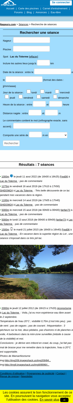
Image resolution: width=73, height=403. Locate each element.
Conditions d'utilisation (12, 373)
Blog (29, 12)
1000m (5, 176)
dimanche (61, 97)
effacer (33, 56)
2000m (5, 308)
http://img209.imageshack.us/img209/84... (28, 360)
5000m (5, 209)
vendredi (26, 97)
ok (64, 400)
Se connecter (61, 2)
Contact (60, 373)
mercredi (62, 92)
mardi (45, 92)
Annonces (41, 12)
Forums (18, 12)
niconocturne (64, 308)
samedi (43, 97)
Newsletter (27, 376)
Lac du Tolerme (9, 181)
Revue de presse (9, 376)
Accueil (10, 8)
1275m (5, 186)
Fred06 (64, 176)
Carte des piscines (28, 8)
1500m (5, 229)
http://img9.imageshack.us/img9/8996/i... (27, 364)
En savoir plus (49, 399)
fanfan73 (65, 209)
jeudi (10, 97)
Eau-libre (56, 12)
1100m (5, 200)
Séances (23, 24)
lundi (32, 92)
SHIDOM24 (6, 190)
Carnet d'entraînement (55, 8)
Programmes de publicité (40, 373)
